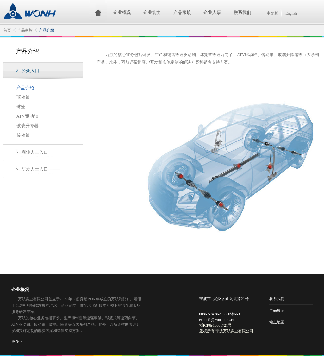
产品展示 (276, 310)
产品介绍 (46, 30)
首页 (7, 30)
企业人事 (212, 12)
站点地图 (276, 322)
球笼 (20, 106)
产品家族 (182, 12)
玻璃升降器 (27, 125)
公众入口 (30, 70)
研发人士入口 (35, 169)
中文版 (272, 13)
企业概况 (122, 12)
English (291, 13)
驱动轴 (23, 97)
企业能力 (152, 12)
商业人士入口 (35, 152)
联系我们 (242, 12)
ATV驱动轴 (27, 116)
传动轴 (23, 135)
